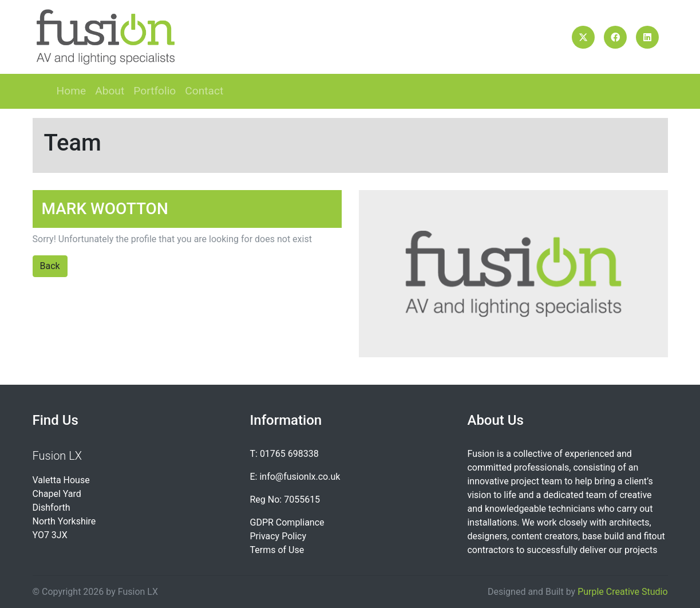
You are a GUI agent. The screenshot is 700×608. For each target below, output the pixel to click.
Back (50, 265)
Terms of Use (277, 549)
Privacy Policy (278, 536)
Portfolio (154, 90)
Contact (204, 90)
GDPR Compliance (287, 522)
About (109, 90)
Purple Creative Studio (622, 591)
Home (71, 90)
